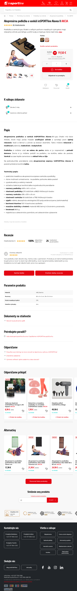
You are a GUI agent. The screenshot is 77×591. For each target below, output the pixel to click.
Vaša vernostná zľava (55, 58)
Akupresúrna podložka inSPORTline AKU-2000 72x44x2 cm (36, 462)
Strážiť (52, 500)
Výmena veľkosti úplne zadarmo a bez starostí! (22, 359)
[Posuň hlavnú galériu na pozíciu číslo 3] (26, 75)
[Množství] (56, 64)
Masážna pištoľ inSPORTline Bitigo (59, 404)
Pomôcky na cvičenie (23, 16)
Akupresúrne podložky (56, 16)
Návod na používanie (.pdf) (15, 321)
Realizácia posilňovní (11, 577)
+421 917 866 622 (29, 535)
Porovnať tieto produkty (38, 481)
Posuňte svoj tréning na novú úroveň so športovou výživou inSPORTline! (31, 352)
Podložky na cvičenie (39, 16)
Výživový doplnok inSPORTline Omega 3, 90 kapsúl (14, 404)
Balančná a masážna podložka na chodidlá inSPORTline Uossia (37, 404)
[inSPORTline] (14, 3)
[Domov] (4, 16)
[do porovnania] (23, 411)
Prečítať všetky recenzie (54, 273)
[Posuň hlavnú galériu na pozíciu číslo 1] (14, 75)
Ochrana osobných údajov (12, 581)
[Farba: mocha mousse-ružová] (47, 40)
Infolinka (7, 576)
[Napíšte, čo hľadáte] (38, 9)
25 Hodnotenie (19, 25)
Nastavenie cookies (26, 581)
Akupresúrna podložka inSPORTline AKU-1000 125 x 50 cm (62, 462)
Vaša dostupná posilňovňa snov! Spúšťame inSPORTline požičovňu (29, 336)
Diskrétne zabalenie (13, 356)
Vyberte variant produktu (38, 496)
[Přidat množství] (66, 64)
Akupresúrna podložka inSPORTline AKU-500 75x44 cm (13, 462)
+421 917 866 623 (12, 535)
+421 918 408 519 (25, 577)
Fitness (11, 16)
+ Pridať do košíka (15, 417)
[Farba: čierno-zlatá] (42, 40)
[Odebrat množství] (47, 64)
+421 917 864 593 (12, 544)
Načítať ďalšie (19, 273)
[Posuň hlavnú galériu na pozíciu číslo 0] (9, 75)
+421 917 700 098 (16, 576)
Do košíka (56, 69)
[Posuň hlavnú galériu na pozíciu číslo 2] (20, 75)
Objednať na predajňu (56, 76)
